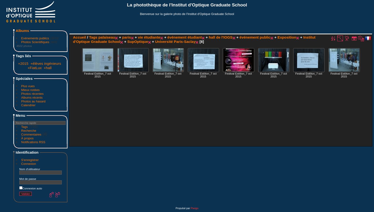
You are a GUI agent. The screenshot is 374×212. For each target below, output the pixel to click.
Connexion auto (30, 188)
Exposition (286, 37)
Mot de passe (27, 178)
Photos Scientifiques (35, 42)
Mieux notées (30, 90)
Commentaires (31, 134)
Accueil (79, 37)
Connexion (28, 164)
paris (126, 37)
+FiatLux (34, 68)
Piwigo (194, 208)
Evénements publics (35, 38)
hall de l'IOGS (220, 37)
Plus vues (28, 86)
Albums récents (32, 97)
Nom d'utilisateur (29, 169)
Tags (24, 127)
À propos (27, 138)
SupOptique (137, 42)
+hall (48, 68)
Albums (22, 31)
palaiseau (106, 37)
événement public (254, 37)
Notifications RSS (33, 142)
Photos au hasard (33, 101)
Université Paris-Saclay (175, 42)
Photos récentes (32, 94)
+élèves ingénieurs (45, 63)
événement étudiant (184, 37)
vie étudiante (149, 37)
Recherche (28, 130)
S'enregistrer (30, 160)
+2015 (23, 63)
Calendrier (28, 105)
